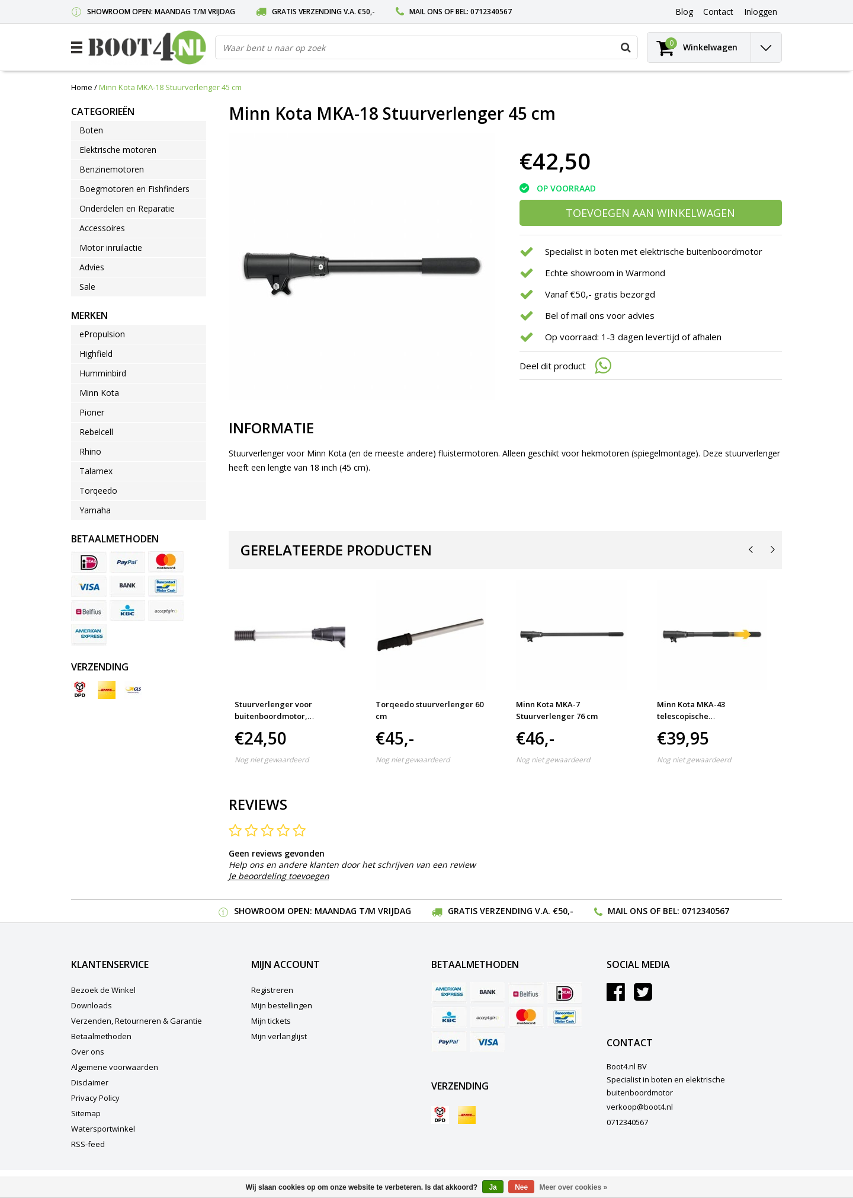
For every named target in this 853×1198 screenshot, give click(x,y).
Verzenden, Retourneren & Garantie (136, 1020)
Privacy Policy (95, 1097)
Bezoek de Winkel (103, 990)
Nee (521, 1187)
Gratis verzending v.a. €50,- (323, 12)
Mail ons (425, 12)
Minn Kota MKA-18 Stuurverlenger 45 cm (170, 87)
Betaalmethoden (101, 1036)
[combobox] (426, 47)
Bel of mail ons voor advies (600, 315)
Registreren (272, 990)
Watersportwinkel (103, 1128)
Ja (492, 1187)
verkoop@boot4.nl (640, 1106)
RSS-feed (88, 1144)
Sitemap (86, 1113)
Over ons (87, 1051)
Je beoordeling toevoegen (279, 875)
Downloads (91, 1005)
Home (81, 87)
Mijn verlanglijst (279, 1036)
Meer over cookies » (574, 1187)
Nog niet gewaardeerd (272, 760)
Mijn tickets (271, 1020)
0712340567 (491, 12)
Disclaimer (89, 1082)
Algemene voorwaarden (114, 1067)
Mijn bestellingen (281, 1005)
